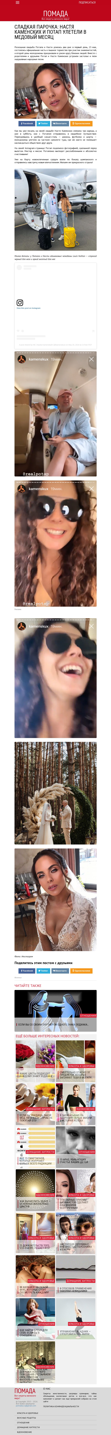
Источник (18, 978)
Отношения (23, 1423)
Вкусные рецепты (26, 1418)
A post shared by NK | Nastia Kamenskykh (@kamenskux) (42, 345)
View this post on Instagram (29, 308)
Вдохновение (24, 1432)
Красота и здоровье (27, 1413)
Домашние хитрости (28, 1427)
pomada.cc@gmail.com (26, 1405)
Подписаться (87, 2)
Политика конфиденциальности (61, 1406)
